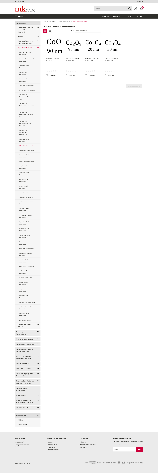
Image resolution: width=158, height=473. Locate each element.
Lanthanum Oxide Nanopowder (24, 209)
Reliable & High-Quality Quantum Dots (24, 375)
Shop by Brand (21, 415)
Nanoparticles (21, 23)
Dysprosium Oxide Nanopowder (24, 156)
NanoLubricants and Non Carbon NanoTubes (24, 350)
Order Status (51, 447)
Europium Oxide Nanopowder (23, 167)
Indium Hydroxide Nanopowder (24, 187)
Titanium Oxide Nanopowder (23, 283)
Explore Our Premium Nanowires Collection (23, 357)
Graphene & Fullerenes (24, 369)
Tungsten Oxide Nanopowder (23, 290)
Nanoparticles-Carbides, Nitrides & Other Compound (25, 30)
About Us (105, 16)
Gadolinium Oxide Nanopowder (24, 174)
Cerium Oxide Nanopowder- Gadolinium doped (26, 106)
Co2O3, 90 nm (71, 61)
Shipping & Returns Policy (121, 16)
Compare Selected (134, 86)
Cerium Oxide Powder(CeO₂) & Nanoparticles (24, 132)
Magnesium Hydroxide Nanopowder (25, 216)
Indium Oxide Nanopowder (27, 193)
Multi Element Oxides (24, 320)
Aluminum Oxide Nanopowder (24, 67)
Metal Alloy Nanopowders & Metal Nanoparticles (26, 42)
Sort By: (71, 31)
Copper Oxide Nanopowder (27, 150)
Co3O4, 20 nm (90, 61)
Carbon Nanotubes (22, 363)
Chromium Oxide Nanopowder (24, 140)
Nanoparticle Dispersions (25, 344)
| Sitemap (27, 463)
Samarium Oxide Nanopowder (24, 261)
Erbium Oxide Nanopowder (27, 161)
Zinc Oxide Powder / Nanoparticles (25, 308)
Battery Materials (22, 408)
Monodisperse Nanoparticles (21, 333)
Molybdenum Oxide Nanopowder (24, 236)
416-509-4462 (20, 2)
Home (44, 21)
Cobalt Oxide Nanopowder (26, 146)
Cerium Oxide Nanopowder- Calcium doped (25, 97)
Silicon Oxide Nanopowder (26, 266)
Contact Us (139, 16)
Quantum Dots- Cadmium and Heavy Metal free (25, 382)
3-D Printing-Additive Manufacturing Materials (24, 402)
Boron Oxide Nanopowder (26, 85)
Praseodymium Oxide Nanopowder (25, 254)
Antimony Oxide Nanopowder (23, 73)
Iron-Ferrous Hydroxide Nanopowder (26, 203)
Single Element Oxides (25, 48)
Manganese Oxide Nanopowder (24, 230)
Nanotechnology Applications (22, 389)
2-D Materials (21, 395)
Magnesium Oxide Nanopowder (24, 223)
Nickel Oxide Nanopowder (26, 248)
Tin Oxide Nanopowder (25, 277)
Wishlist (140, 2)
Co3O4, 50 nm (110, 61)
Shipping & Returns (53, 449)
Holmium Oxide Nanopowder (23, 180)
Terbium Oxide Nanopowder (23, 272)
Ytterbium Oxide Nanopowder (23, 297)
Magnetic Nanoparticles (24, 339)
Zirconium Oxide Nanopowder (24, 314)
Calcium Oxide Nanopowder (27, 90)
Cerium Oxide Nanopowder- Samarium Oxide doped (26, 115)
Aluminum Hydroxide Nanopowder (25, 53)
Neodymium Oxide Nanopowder (24, 243)
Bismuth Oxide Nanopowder (23, 80)
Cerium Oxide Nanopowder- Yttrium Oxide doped (25, 123)
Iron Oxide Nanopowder (26, 197)
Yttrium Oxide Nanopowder (27, 302)
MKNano (20, 420)
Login (49, 444)
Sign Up (55, 444)
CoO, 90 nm (50, 61)
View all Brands (22, 424)
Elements (20, 36)
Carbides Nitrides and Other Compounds (24, 326)
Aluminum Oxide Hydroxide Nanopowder (27, 60)
